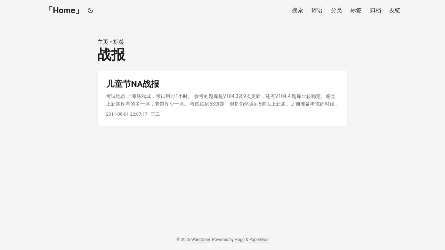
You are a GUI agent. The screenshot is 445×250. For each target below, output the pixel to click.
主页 (102, 42)
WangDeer (200, 239)
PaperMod (258, 239)
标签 (118, 42)
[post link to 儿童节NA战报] (222, 98)
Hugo (240, 239)
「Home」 (63, 10)
